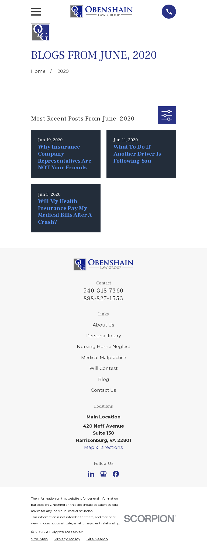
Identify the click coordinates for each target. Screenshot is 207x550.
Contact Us (103, 390)
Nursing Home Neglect (103, 346)
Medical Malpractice (103, 357)
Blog (103, 379)
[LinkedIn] (91, 474)
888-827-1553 (103, 298)
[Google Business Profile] (103, 474)
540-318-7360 (103, 291)
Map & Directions (103, 447)
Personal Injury (103, 335)
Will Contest (103, 368)
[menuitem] (39, 539)
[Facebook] (116, 474)
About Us (103, 325)
